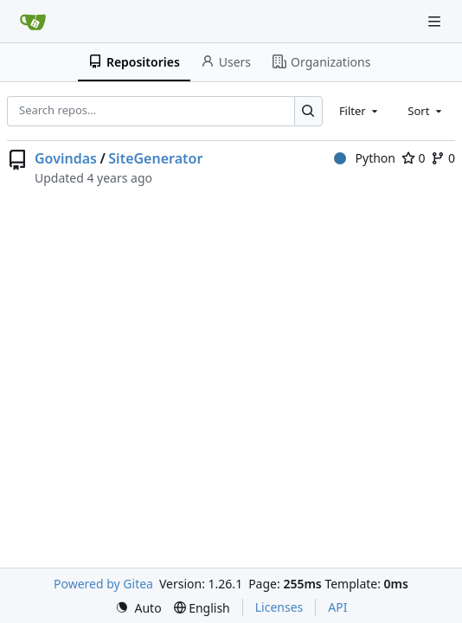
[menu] (138, 608)
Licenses (279, 607)
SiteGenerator (155, 158)
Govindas (66, 158)
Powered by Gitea (103, 583)
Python (364, 158)
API (337, 607)
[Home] (33, 21)
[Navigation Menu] (436, 21)
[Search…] (308, 111)
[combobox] (360, 110)
